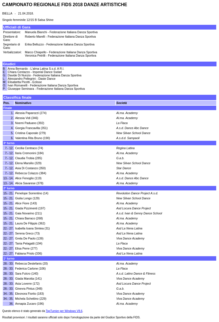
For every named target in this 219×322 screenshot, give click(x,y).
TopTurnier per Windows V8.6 (64, 311)
